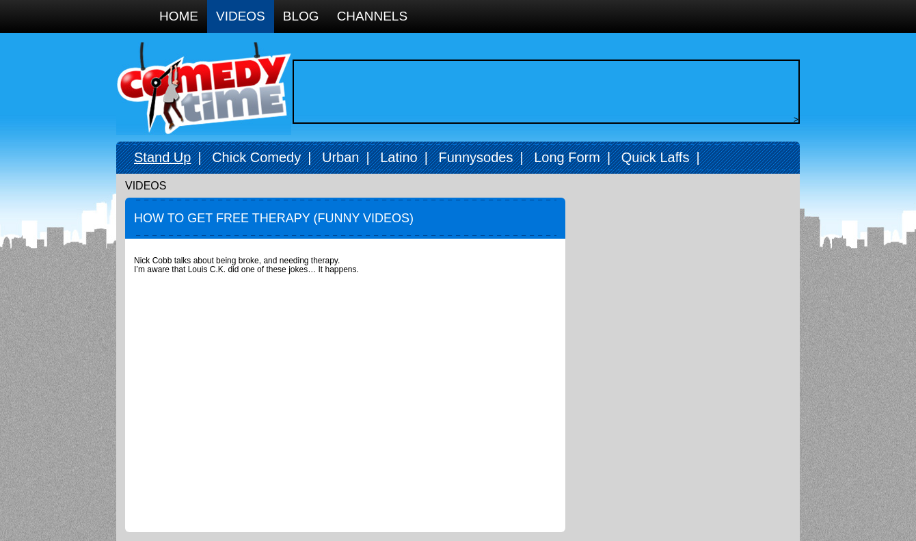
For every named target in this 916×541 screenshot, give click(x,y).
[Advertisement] (543, 91)
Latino (399, 157)
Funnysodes (475, 157)
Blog (301, 16)
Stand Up (162, 157)
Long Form (567, 157)
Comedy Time (203, 88)
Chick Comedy (256, 157)
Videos (240, 16)
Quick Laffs (655, 157)
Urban (340, 157)
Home (178, 16)
